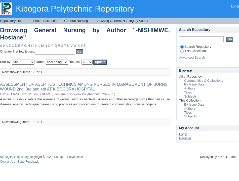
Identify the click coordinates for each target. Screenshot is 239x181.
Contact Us (7, 161)
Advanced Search (192, 57)
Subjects (190, 96)
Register (185, 138)
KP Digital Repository (14, 157)
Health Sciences (45, 21)
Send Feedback (28, 161)
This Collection (193, 51)
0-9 (2, 46)
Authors (189, 88)
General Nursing (76, 21)
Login (235, 6)
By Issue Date (194, 84)
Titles (188, 92)
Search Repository (195, 47)
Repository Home (12, 21)
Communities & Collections (203, 80)
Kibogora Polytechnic (68, 157)
